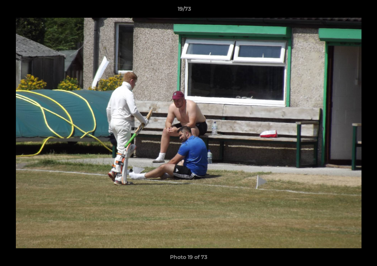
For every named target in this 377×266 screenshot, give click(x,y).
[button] (346, 10)
